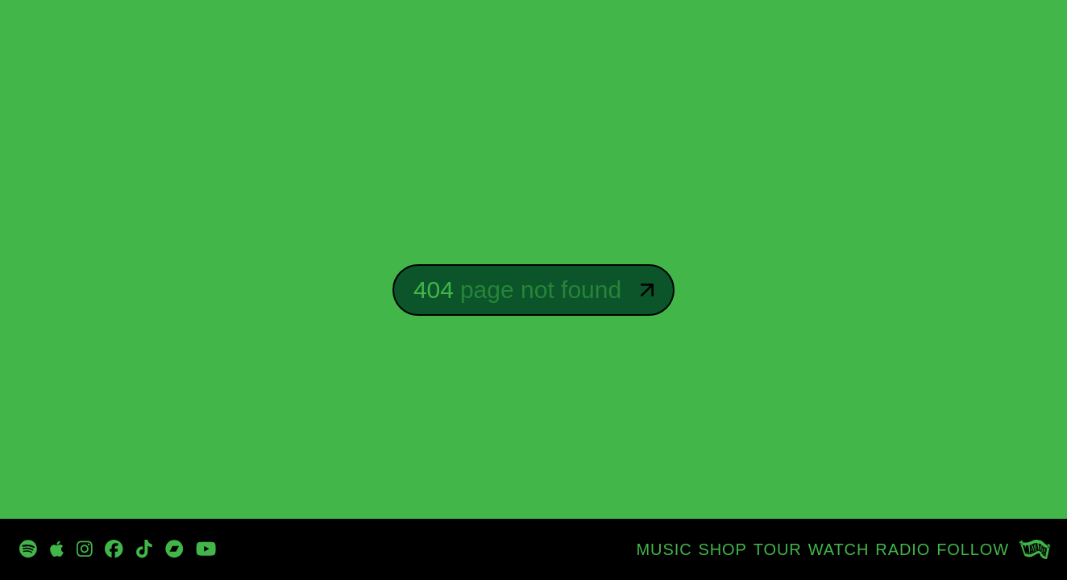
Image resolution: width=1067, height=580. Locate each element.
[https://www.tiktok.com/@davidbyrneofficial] (144, 549)
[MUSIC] (664, 549)
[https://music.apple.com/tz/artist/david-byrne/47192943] (57, 549)
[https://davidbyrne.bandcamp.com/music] (174, 549)
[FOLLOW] (972, 549)
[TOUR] (778, 549)
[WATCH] (839, 549)
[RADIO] (902, 549)
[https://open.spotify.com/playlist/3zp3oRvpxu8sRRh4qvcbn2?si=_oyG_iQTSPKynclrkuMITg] (28, 549)
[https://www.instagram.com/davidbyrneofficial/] (85, 549)
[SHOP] (723, 549)
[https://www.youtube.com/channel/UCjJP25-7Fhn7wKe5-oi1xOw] (206, 549)
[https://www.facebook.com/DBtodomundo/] (114, 549)
